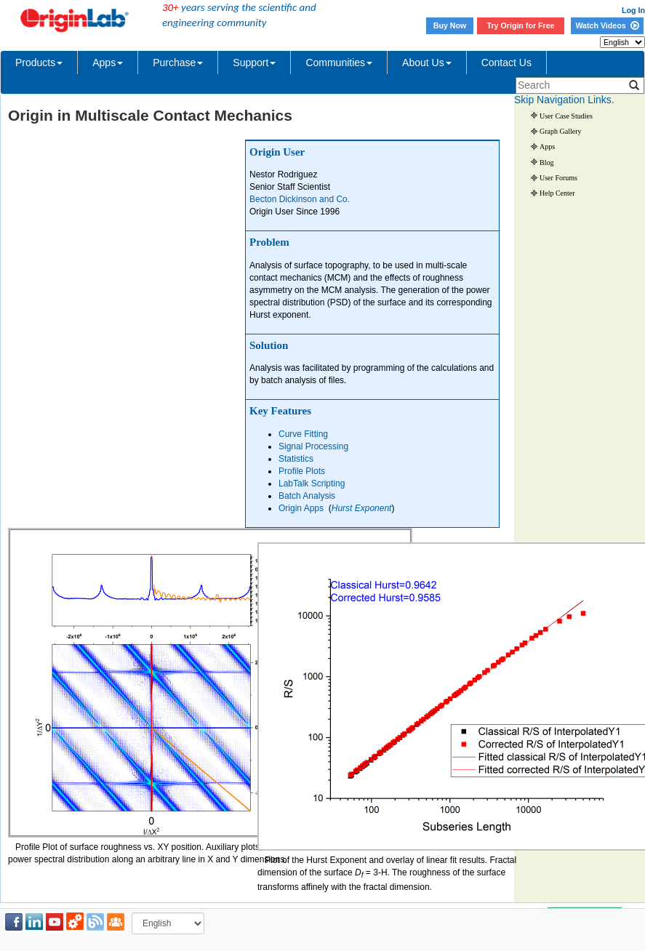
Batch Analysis (307, 496)
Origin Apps (301, 508)
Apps (107, 62)
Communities (338, 62)
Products (39, 62)
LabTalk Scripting (312, 483)
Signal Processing (313, 446)
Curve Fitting (303, 434)
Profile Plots (302, 471)
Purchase (178, 62)
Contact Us (506, 62)
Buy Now (450, 25)
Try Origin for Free (521, 25)
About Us (427, 62)
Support (254, 62)
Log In (633, 10)
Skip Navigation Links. (564, 99)
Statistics (296, 459)
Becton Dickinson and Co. (299, 199)
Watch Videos (606, 25)
